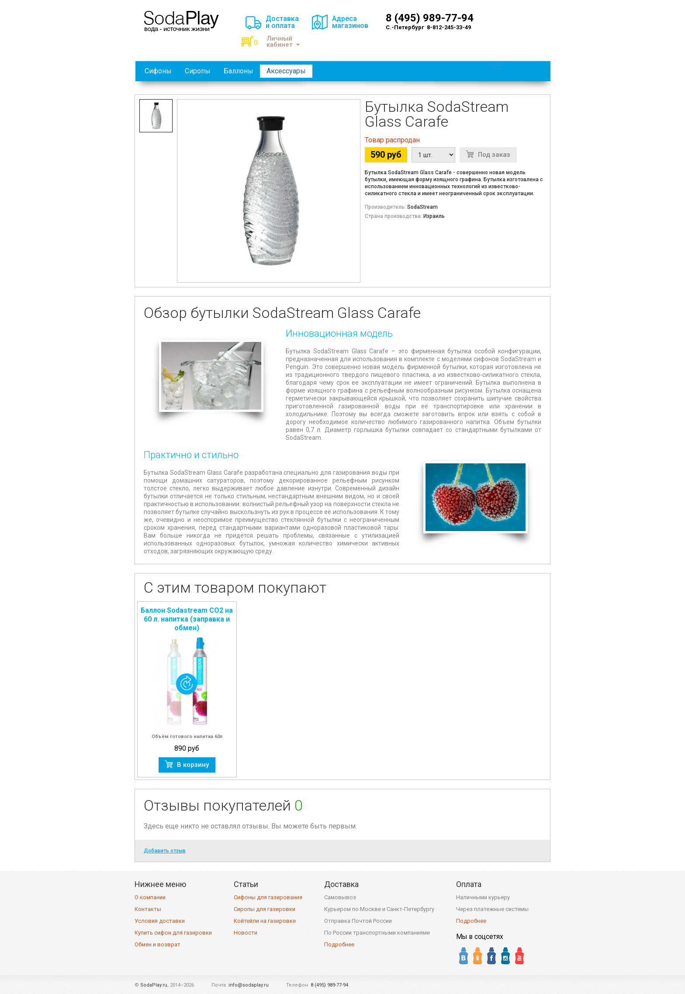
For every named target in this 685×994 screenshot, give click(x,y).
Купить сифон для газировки (173, 932)
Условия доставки (160, 921)
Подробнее (339, 944)
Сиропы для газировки (264, 909)
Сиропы (198, 71)
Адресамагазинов (350, 22)
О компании (150, 897)
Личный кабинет (283, 41)
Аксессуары (286, 71)
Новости (245, 932)
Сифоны (158, 71)
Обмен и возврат (157, 944)
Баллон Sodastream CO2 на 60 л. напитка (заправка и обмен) (187, 619)
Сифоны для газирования (268, 897)
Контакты (148, 909)
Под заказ (494, 155)
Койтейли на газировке (265, 921)
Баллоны (238, 71)
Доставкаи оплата (282, 22)
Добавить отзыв (165, 851)
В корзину (193, 765)
